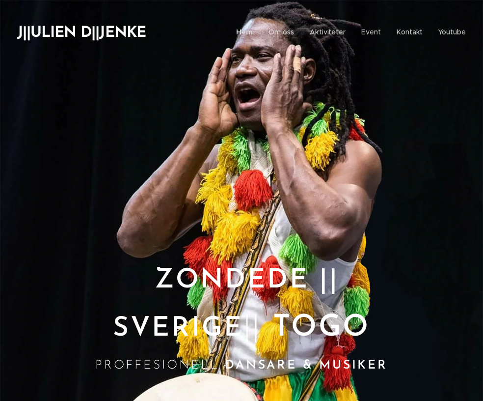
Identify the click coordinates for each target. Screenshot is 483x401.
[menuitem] (248, 32)
